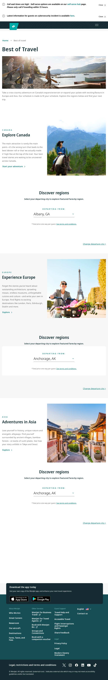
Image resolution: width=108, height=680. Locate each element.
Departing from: (54, 209)
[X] (64, 664)
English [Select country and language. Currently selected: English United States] (84, 609)
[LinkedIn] (82, 664)
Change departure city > (94, 244)
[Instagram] (70, 664)
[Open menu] (96, 25)
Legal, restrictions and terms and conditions (32, 664)
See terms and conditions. (66, 224)
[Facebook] (76, 664)
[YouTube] (89, 664)
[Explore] (7, 312)
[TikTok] (95, 664)
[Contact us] (82, 613)
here (72, 16)
